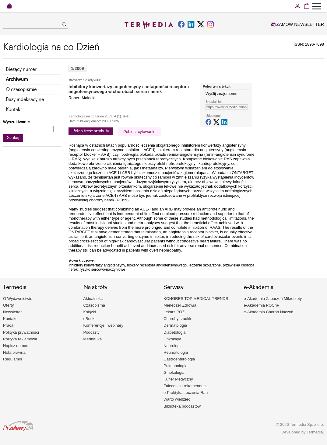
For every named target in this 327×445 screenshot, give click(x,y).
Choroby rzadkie (178, 318)
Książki (89, 312)
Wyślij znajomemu (221, 93)
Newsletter (12, 312)
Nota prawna (14, 352)
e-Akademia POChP (262, 305)
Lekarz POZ (174, 312)
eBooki (89, 318)
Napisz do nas (15, 345)
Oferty (8, 305)
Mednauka (92, 339)
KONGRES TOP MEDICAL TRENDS (196, 298)
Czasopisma (94, 305)
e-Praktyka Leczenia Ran (186, 392)
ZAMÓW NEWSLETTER (297, 24)
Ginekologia (174, 372)
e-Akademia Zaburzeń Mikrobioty (273, 298)
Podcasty (91, 332)
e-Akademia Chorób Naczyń (269, 312)
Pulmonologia (176, 365)
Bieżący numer (21, 69)
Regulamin (12, 359)
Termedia (315, 432)
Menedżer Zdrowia (180, 305)
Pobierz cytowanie (139, 131)
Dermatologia (175, 325)
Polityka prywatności (21, 332)
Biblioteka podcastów (182, 406)
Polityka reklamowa (20, 339)
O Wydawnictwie (17, 298)
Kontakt (14, 109)
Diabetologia (174, 332)
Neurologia (173, 345)
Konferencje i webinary (103, 325)
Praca (8, 325)
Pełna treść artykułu (90, 131)
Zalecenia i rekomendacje (186, 386)
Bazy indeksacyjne (25, 99)
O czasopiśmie (21, 89)
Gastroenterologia (179, 359)
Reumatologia (176, 352)
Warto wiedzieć (177, 399)
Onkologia (172, 339)
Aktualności (93, 298)
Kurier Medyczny (178, 379)
